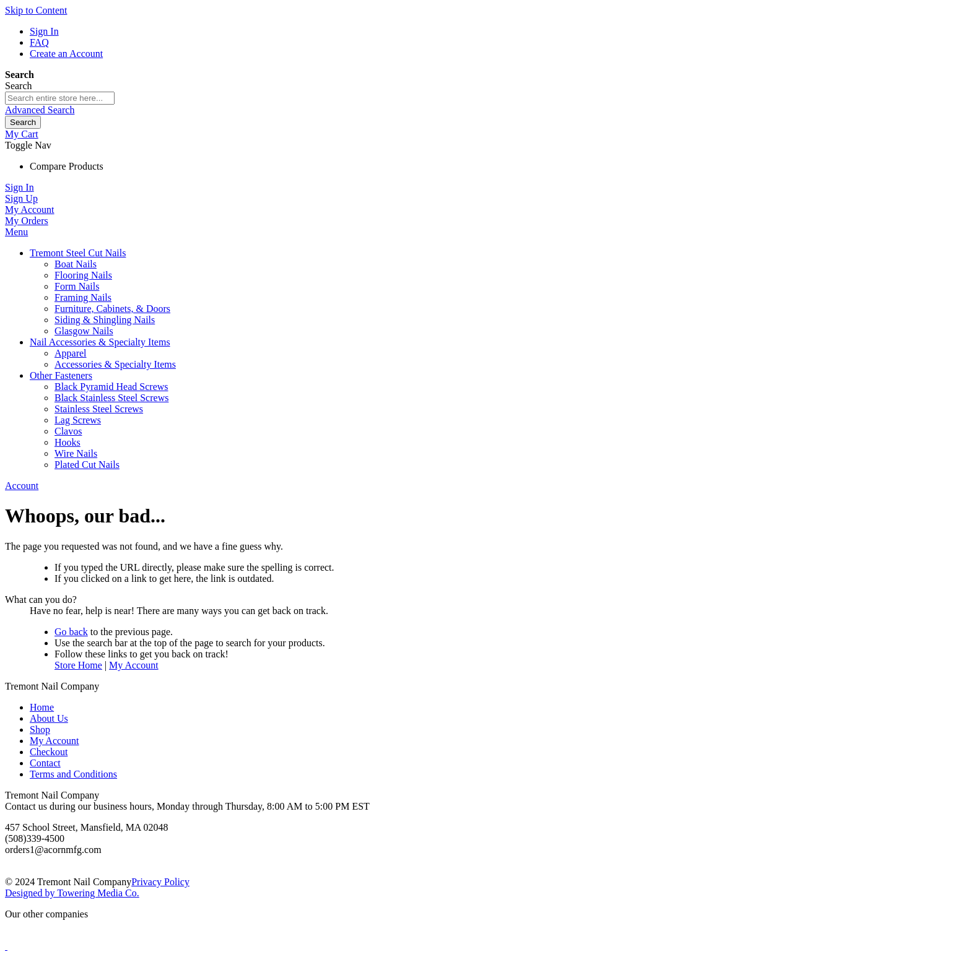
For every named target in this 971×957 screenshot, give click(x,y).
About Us (49, 718)
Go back (71, 631)
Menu (16, 232)
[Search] (23, 122)
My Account (29, 209)
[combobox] (60, 98)
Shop (40, 729)
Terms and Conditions (73, 774)
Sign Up (21, 198)
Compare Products (66, 166)
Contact (45, 763)
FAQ (39, 42)
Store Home (78, 665)
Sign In (44, 31)
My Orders (26, 220)
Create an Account (66, 53)
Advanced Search (39, 110)
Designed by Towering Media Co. (72, 893)
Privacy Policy (160, 882)
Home (42, 707)
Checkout (48, 752)
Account (21, 485)
